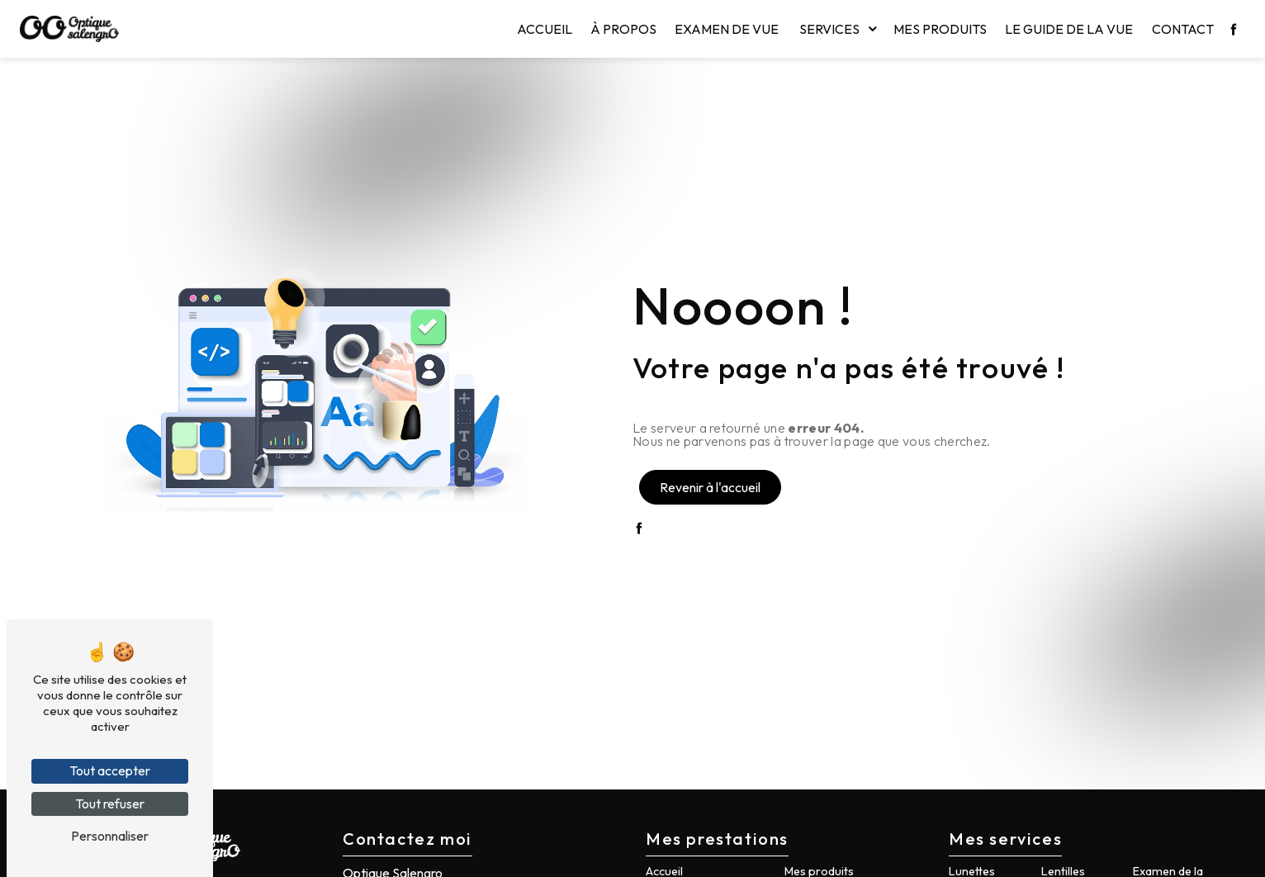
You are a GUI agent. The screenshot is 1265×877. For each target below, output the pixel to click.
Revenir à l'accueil (710, 487)
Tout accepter (109, 770)
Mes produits (940, 29)
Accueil (544, 29)
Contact (1183, 29)
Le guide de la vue (1069, 29)
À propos (623, 29)
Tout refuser (110, 803)
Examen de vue (727, 29)
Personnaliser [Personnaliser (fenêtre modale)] (110, 835)
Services (829, 29)
